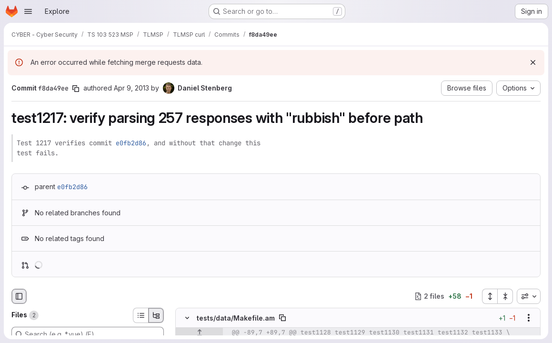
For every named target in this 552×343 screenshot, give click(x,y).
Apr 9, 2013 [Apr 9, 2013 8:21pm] (131, 88)
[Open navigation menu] (28, 11)
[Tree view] (156, 315)
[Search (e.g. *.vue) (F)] (87, 334)
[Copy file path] (282, 317)
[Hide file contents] (187, 317)
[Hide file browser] (19, 296)
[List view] (140, 315)
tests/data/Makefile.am (236, 317)
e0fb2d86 (131, 143)
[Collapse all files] (505, 296)
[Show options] (528, 317)
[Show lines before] (199, 332)
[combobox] (529, 296)
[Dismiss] (533, 62)
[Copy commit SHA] (75, 88)
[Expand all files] (489, 296)
